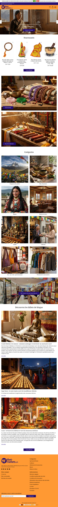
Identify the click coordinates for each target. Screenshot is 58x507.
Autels (14, 244)
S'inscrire (3, 474)
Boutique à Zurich (34, 488)
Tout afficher (29, 70)
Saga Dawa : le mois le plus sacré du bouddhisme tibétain (18, 391)
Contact (32, 486)
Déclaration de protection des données (39, 480)
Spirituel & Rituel (34, 461)
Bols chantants (43, 184)
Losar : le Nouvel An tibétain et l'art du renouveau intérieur (19, 431)
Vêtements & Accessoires (43, 274)
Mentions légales (34, 474)
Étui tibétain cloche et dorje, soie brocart (36, 60)
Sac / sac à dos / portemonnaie (15, 274)
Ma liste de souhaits (6, 478)
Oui (34, 1)
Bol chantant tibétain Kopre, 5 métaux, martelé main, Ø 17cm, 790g (50, 61)
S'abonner (31, 496)
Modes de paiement (35, 482)
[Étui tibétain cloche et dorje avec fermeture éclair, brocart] (22, 49)
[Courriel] (13, 496)
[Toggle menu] (55, 7)
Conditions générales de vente (37, 476)
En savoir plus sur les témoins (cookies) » (48, 1)
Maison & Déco (43, 214)
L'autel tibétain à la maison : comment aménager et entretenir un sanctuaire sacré (26, 344)
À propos (32, 490)
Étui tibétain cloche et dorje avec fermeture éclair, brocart (22, 61)
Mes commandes (5, 476)
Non (38, 1)
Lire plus (3, 356)
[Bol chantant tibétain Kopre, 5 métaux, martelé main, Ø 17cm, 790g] (50, 49)
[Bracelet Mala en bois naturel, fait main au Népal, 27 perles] (7, 49)
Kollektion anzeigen (29, 30)
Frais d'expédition (34, 484)
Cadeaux (43, 244)
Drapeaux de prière (15, 184)
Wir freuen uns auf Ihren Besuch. (29, 293)
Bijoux (14, 214)
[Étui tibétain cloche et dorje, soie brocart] (36, 49)
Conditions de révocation (36, 478)
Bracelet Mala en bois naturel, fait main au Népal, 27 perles (7, 61)
